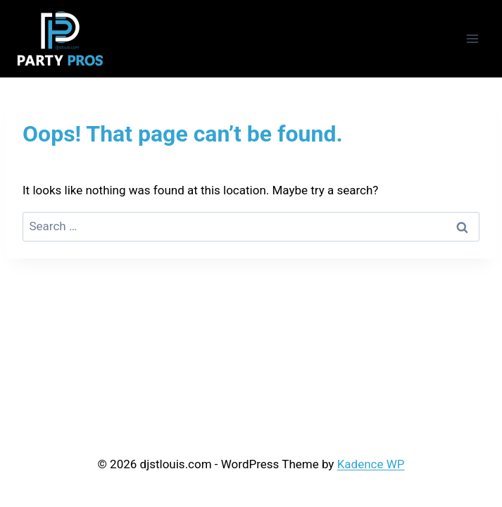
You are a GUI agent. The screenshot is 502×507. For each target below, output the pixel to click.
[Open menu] (472, 38)
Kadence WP (371, 464)
